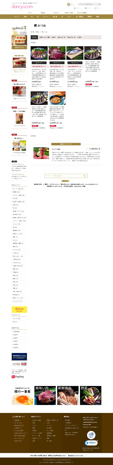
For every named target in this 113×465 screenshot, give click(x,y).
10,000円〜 (16, 344)
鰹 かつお (44, 32)
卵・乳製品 (79, 16)
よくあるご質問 (18, 430)
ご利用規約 (68, 423)
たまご (34, 425)
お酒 (48, 423)
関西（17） (16, 278)
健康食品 (49, 433)
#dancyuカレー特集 (79, 186)
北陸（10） (16, 281)
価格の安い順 (62, 37)
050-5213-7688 (87, 424)
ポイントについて (19, 438)
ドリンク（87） (17, 224)
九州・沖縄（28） (17, 291)
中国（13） (16, 285)
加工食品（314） (17, 214)
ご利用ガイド (18, 428)
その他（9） (16, 253)
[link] (91, 443)
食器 (48, 438)
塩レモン (15, 321)
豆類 (33, 441)
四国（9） (15, 288)
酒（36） (15, 227)
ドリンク (49, 425)
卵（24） (15, 208)
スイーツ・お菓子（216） (19, 221)
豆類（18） (16, 205)
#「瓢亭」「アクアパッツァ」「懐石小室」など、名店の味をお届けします (63, 184)
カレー (70, 16)
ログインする (18, 423)
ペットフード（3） (18, 301)
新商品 (43, 12)
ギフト (30, 12)
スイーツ (45, 16)
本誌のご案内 (69, 12)
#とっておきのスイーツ (91, 184)
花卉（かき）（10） (18, 256)
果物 (33, 428)
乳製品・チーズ (36, 438)
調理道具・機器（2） (18, 243)
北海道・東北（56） (18, 265)
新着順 (54, 37)
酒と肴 (55, 16)
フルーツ (17, 16)
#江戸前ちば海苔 (68, 186)
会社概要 (67, 420)
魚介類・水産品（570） (19, 201)
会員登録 (16, 420)
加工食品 (49, 428)
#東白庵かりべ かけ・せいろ (54, 186)
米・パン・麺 (36, 435)
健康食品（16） (17, 230)
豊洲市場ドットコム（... (38, 86)
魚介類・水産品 (35, 32)
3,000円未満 (16, 331)
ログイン (77, 8)
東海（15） (16, 275)
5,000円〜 (15, 338)
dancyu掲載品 (82, 12)
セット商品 (50, 430)
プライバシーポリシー (71, 425)
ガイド (88, 8)
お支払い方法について (20, 433)
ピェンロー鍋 (16, 318)
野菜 (25, 16)
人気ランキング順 (44, 37)
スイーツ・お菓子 (37, 433)
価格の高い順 (71, 37)
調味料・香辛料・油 (52, 420)
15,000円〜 (16, 347)
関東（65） (16, 269)
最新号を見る (19, 47)
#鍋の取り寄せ (38, 184)
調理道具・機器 (51, 435)
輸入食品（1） (16, 294)
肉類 (33, 423)
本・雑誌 (49, 441)
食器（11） (16, 246)
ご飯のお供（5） (17, 259)
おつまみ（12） (17, 262)
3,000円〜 (15, 334)
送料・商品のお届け (20, 435)
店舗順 (79, 37)
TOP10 (56, 12)
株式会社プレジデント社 (75, 455)
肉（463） (15, 198)
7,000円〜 (15, 341)
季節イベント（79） (18, 298)
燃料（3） (15, 237)
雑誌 (97, 16)
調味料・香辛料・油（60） (20, 217)
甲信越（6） (16, 272)
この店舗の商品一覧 (94, 148)
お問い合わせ (18, 441)
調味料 (90, 16)
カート (98, 8)
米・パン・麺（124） (18, 188)
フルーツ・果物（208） (19, 195)
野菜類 (34, 430)
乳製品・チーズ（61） (19, 211)
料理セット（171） (18, 233)
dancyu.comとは (19, 425)
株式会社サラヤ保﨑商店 (92, 86)
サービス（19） (17, 249)
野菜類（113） (17, 192)
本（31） (15, 240)
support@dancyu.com (90, 422)
